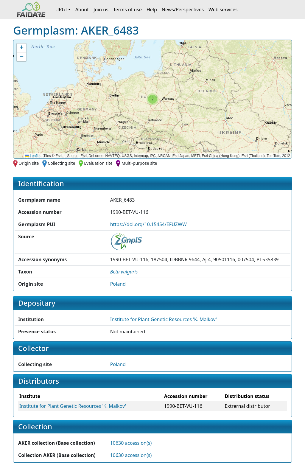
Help (152, 9)
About (82, 9)
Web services (223, 9)
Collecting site (61, 163)
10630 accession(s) (131, 443)
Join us (101, 9)
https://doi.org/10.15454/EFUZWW (148, 224)
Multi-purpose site (139, 163)
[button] (152, 99)
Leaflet (33, 156)
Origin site (28, 163)
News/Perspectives (183, 9)
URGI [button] (61, 9)
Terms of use (127, 9)
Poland (118, 284)
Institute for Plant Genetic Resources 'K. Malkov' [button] (163, 319)
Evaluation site (98, 163)
